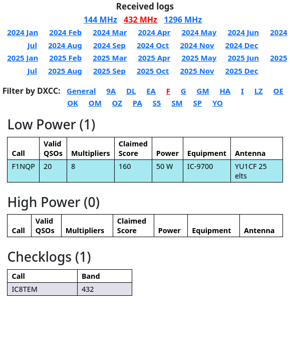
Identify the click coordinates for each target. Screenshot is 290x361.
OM (95, 103)
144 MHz (100, 19)
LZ (258, 91)
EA (151, 91)
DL (131, 91)
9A (111, 91)
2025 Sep (109, 71)
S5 (157, 103)
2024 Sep (109, 45)
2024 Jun (243, 32)
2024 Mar (110, 32)
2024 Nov (197, 45)
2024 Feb (65, 32)
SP (197, 103)
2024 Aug (65, 45)
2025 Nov (197, 71)
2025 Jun (243, 58)
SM (176, 103)
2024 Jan (22, 32)
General (81, 91)
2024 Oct (153, 45)
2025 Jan (22, 58)
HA (224, 91)
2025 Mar (110, 58)
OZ (117, 103)
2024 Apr (154, 32)
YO (217, 103)
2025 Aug (65, 71)
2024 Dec (241, 45)
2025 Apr (154, 58)
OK (72, 103)
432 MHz (140, 19)
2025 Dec (241, 71)
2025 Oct (153, 71)
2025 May (198, 58)
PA (137, 103)
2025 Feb (65, 58)
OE (278, 91)
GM (203, 91)
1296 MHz (183, 19)
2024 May (198, 32)
